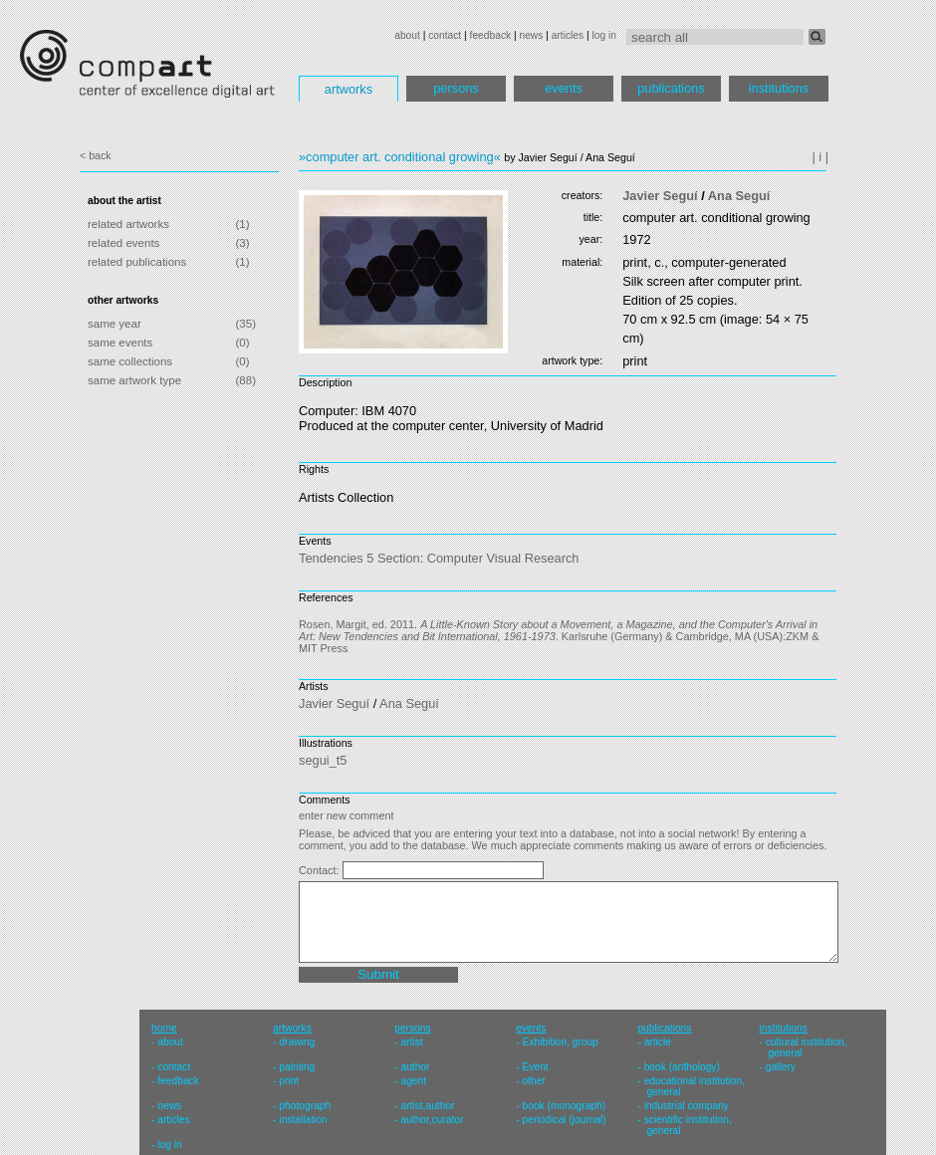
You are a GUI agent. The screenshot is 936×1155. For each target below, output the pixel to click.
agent (413, 1080)
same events (120, 342)
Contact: (321, 870)
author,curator (431, 1119)
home (164, 1028)
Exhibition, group (560, 1042)
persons (456, 88)
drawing (297, 1042)
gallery (781, 1066)
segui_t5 (323, 760)
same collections (130, 361)
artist (411, 1042)
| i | (820, 156)
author (414, 1066)
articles (568, 35)
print (289, 1080)
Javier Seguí (659, 195)
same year (114, 324)
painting (297, 1066)
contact (444, 35)
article (657, 1042)
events (564, 88)
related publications (137, 262)
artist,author (427, 1105)
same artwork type (134, 380)
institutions (779, 88)
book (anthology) (682, 1066)
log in (604, 35)
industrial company (686, 1105)
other (534, 1080)
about (407, 35)
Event (536, 1066)
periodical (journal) (564, 1119)
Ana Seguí (739, 195)
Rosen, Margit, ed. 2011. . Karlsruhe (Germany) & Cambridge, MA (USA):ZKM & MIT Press (559, 636)
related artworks (128, 224)
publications (671, 88)
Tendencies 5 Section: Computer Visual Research (439, 558)
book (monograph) (564, 1105)
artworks (348, 89)
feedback (491, 35)
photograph (305, 1105)
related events (123, 243)
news (531, 35)
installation (303, 1119)
